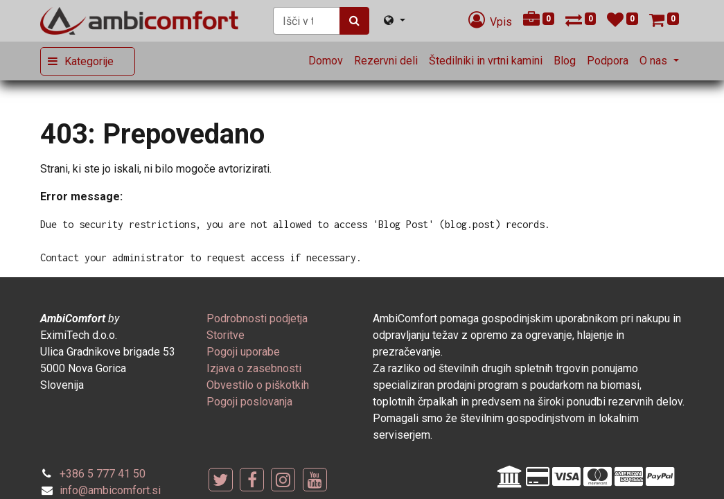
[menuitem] (325, 61)
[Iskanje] (354, 21)
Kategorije (89, 61)
